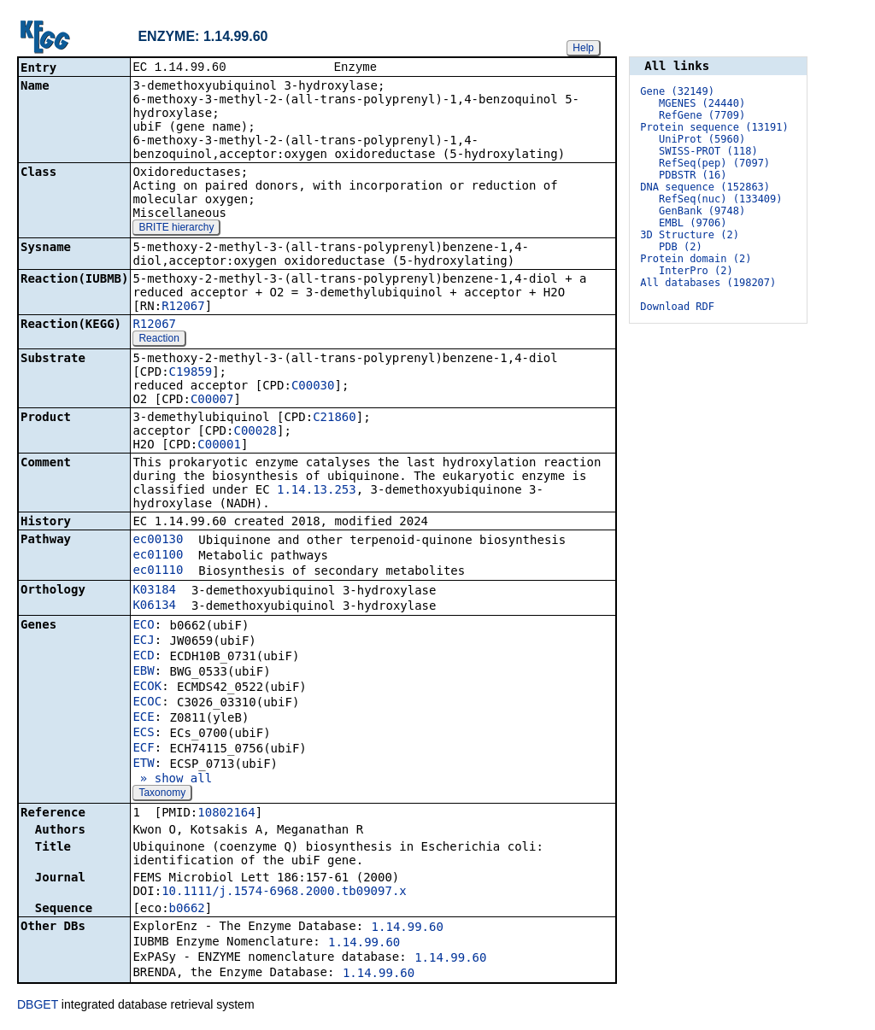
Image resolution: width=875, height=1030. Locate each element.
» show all (172, 780)
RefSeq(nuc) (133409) (721, 199)
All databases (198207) (708, 283)
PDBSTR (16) (692, 175)
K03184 (154, 591)
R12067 (183, 307)
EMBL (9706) (692, 223)
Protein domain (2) (695, 259)
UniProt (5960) (702, 139)
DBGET (37, 1006)
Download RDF (677, 307)
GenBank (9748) (702, 211)
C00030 (313, 387)
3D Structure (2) (689, 235)
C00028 (255, 432)
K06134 (154, 606)
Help (583, 48)
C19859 (191, 373)
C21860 (334, 418)
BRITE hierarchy (176, 229)
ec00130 (157, 540)
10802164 (226, 814)
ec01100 (157, 556)
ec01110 (157, 571)
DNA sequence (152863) (705, 187)
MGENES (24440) (702, 103)
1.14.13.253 (316, 491)
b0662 (187, 909)
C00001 (219, 446)
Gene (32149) (677, 91)
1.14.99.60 (407, 928)
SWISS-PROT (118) (708, 151)
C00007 (212, 400)
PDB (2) (680, 247)
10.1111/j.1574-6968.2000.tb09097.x (284, 892)
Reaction (158, 340)
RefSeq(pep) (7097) (714, 163)
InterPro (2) (696, 271)
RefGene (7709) (702, 115)
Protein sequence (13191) (714, 127)
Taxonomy (161, 794)
